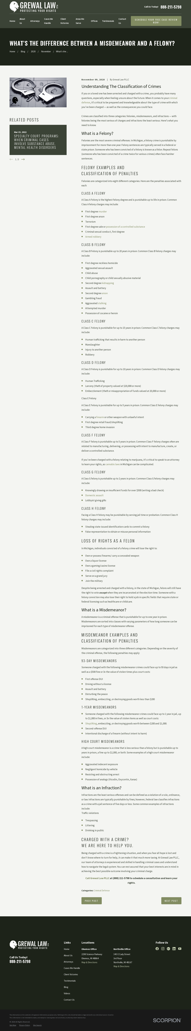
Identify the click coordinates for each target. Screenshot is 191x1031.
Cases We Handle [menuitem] (48, 21)
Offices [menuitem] (94, 21)
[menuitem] (13, 1025)
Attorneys (68, 961)
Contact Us (69, 999)
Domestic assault (94, 495)
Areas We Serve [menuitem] (80, 21)
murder (103, 211)
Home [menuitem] (12, 21)
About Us (68, 955)
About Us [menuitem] (22, 21)
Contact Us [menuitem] (122, 21)
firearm (100, 417)
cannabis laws (112, 464)
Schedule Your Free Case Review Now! (156, 21)
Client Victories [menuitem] (64, 21)
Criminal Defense (102, 890)
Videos (67, 993)
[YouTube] (179, 948)
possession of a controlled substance (125, 226)
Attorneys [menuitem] (35, 21)
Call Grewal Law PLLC (97, 878)
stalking (102, 303)
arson (105, 293)
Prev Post (91, 900)
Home (66, 949)
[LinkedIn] (174, 948)
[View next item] (23, 159)
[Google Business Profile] (168, 948)
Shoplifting (91, 723)
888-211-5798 (171, 7)
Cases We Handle (72, 968)
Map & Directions (89, 962)
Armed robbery (93, 236)
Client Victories (71, 974)
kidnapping (108, 283)
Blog (66, 987)
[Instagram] (162, 948)
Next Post (171, 900)
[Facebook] (157, 948)
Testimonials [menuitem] (108, 21)
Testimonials (70, 980)
